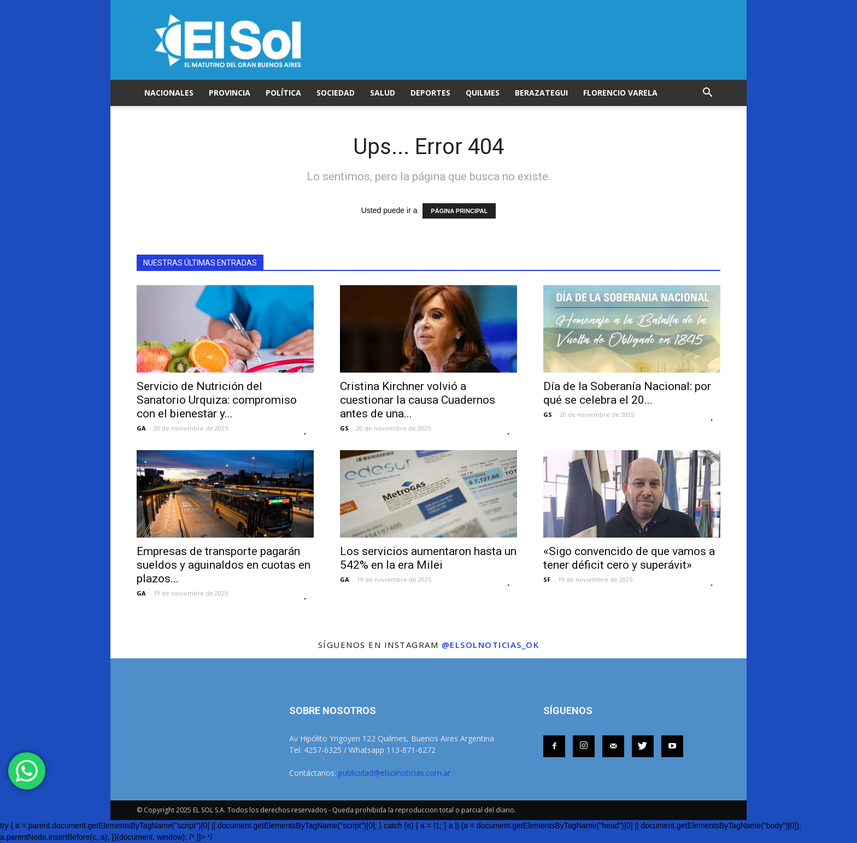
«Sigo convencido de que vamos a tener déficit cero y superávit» (629, 558)
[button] (707, 93)
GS (344, 428)
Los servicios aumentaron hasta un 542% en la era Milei (428, 558)
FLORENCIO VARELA (620, 92)
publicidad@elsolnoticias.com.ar (394, 773)
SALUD (382, 92)
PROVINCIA (229, 92)
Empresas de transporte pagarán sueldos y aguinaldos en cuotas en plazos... (223, 565)
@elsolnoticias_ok (490, 644)
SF (546, 579)
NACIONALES (168, 92)
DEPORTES (430, 92)
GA (141, 428)
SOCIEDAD (335, 92)
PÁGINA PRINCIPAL (459, 211)
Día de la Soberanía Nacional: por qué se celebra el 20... (627, 393)
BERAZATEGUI (541, 92)
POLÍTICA (283, 92)
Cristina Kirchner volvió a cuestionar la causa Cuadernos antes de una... (417, 400)
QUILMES (483, 92)
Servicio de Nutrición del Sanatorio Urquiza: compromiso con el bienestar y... (217, 400)
